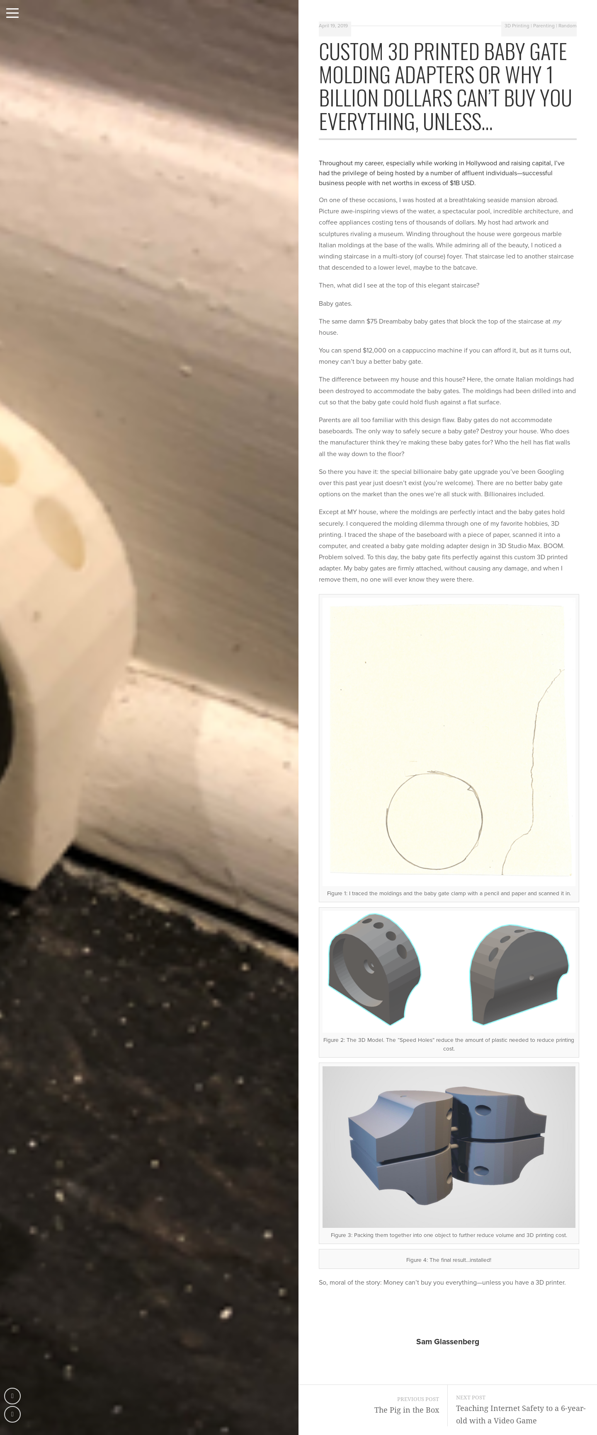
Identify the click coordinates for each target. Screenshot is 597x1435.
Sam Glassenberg (447, 1341)
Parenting (544, 26)
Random (567, 26)
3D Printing (517, 26)
